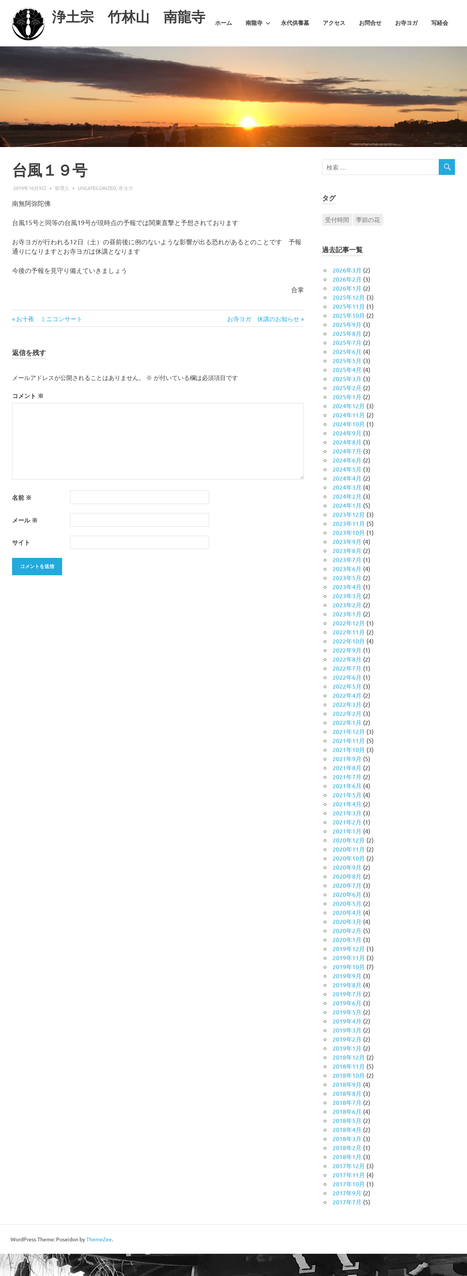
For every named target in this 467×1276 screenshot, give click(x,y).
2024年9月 (347, 455)
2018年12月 (349, 1079)
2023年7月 (347, 581)
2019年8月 (347, 1007)
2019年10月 (349, 989)
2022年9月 (347, 672)
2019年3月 (347, 1052)
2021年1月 (347, 853)
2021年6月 (347, 808)
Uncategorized (97, 210)
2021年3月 (347, 835)
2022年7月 (347, 690)
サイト (21, 564)
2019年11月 (349, 979)
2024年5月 (347, 491)
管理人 (62, 210)
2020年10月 (349, 880)
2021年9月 (347, 780)
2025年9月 (347, 346)
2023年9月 (347, 563)
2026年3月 (347, 292)
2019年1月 (347, 1070)
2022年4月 (347, 717)
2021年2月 (347, 844)
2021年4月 (347, 826)
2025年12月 (349, 319)
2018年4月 (347, 1151)
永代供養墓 (295, 57)
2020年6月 (347, 916)
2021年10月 (349, 771)
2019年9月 (347, 998)
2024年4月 (347, 500)
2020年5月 (347, 925)
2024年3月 (347, 509)
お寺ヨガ (406, 57)
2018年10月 (349, 1097)
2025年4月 (347, 391)
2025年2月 (347, 410)
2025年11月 (349, 328)
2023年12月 (349, 536)
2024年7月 (347, 473)
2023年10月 (349, 554)
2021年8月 (347, 789)
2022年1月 (347, 744)
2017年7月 (347, 1224)
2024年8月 (347, 464)
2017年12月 (349, 1188)
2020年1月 (347, 961)
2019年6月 (347, 1025)
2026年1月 (347, 310)
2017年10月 (349, 1206)
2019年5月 (347, 1034)
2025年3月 (347, 400)
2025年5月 (347, 382)
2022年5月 (347, 708)
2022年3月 (347, 726)
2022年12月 (349, 645)
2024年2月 (347, 518)
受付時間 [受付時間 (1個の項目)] (337, 241)
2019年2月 (347, 1061)
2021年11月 (349, 762)
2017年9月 (347, 1215)
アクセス (334, 57)
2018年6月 (347, 1133)
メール (25, 542)
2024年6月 (347, 482)
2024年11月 (349, 437)
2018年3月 (347, 1160)
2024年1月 (347, 527)
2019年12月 (349, 970)
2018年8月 (347, 1115)
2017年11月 (349, 1197)
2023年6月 (347, 590)
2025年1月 (347, 419)
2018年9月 (347, 1106)
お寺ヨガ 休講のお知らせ (263, 340)
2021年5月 (347, 817)
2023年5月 (347, 600)
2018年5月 (347, 1142)
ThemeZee (99, 1261)
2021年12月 (349, 753)
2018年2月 (347, 1169)
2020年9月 (347, 889)
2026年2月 (347, 301)
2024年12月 (349, 428)
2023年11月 (349, 545)
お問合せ (370, 57)
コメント (28, 418)
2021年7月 (347, 799)
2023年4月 (347, 609)
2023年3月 (347, 618)
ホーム (223, 57)
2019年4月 (347, 1043)
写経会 (439, 57)
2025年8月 (347, 355)
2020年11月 (349, 871)
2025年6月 (347, 373)
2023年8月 (347, 572)
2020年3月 (347, 943)
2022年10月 (349, 663)
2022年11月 (349, 654)
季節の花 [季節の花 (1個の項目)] (368, 241)
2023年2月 (347, 627)
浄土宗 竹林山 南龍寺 (130, 16)
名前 (22, 520)
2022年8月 (347, 681)
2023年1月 (347, 636)
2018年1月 (347, 1179)
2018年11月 (349, 1088)
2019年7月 (347, 1016)
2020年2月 (347, 952)
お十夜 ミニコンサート (49, 340)
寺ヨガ (125, 210)
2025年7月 (347, 364)
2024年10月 (349, 446)
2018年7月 (347, 1124)
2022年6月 (347, 699)
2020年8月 (347, 898)
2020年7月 (347, 907)
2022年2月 (347, 735)
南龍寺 (258, 57)
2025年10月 (349, 337)
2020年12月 (349, 862)
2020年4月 (347, 934)
